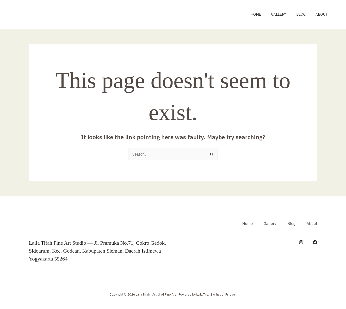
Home (249, 14)
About (321, 14)
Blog (298, 14)
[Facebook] (315, 242)
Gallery (273, 14)
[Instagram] (301, 242)
